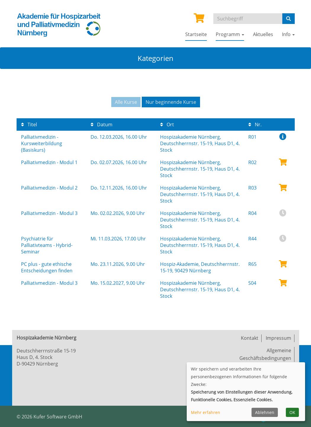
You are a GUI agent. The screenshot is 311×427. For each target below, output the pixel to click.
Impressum (278, 338)
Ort (167, 124)
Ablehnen (264, 412)
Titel (29, 124)
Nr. (255, 124)
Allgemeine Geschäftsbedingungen (265, 354)
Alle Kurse (126, 102)
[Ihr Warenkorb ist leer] (199, 20)
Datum (101, 124)
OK (292, 412)
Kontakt (249, 338)
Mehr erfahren (205, 412)
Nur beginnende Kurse (171, 102)
